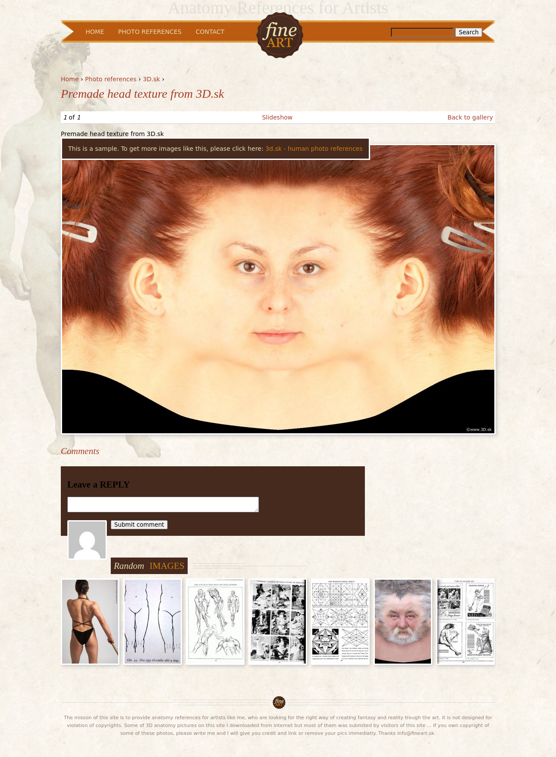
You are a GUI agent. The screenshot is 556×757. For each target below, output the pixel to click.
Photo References (150, 31)
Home (70, 79)
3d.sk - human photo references (314, 148)
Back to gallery (470, 117)
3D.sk (151, 79)
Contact (209, 31)
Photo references (111, 79)
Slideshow (277, 117)
